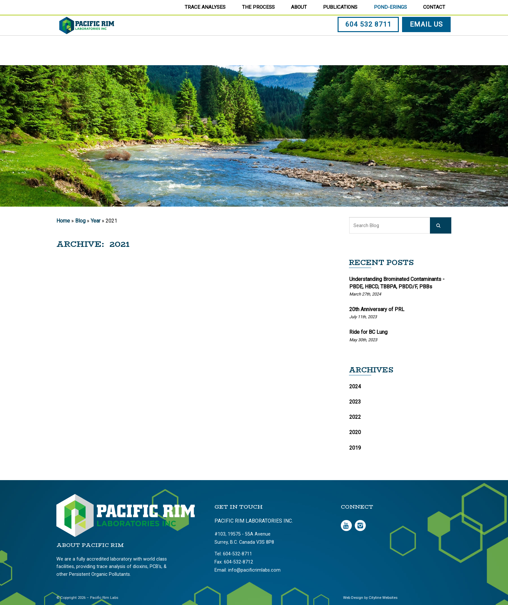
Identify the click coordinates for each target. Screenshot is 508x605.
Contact (434, 7)
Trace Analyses (205, 7)
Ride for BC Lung (368, 332)
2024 (355, 386)
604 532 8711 (369, 40)
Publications (340, 7)
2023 (355, 402)
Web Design (353, 597)
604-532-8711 (237, 554)
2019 (355, 448)
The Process (258, 7)
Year (95, 221)
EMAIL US (427, 40)
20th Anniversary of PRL (376, 309)
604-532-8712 (238, 562)
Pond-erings (390, 7)
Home (63, 221)
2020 (355, 432)
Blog (80, 221)
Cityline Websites (383, 597)
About (299, 7)
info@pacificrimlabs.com (254, 570)
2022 (355, 417)
